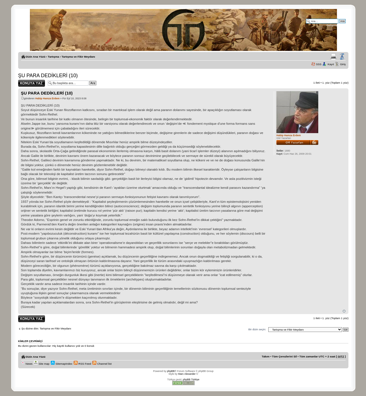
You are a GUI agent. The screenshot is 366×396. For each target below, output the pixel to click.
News (26, 363)
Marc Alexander (187, 374)
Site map (41, 363)
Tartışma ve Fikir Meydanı (78, 56)
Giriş (343, 64)
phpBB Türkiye (191, 379)
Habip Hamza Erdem (47, 98)
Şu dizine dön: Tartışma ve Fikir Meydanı (46, 328)
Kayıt (330, 64)
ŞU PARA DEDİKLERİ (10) (48, 75)
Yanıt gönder (31, 83)
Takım (266, 356)
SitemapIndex (61, 363)
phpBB (170, 371)
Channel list (101, 363)
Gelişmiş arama (336, 25)
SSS (319, 64)
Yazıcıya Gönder (333, 56)
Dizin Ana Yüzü (36, 56)
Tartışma (53, 56)
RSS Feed (82, 363)
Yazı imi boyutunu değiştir (342, 56)
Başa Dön (344, 311)
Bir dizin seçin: (257, 329)
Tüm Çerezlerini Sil (284, 356)
